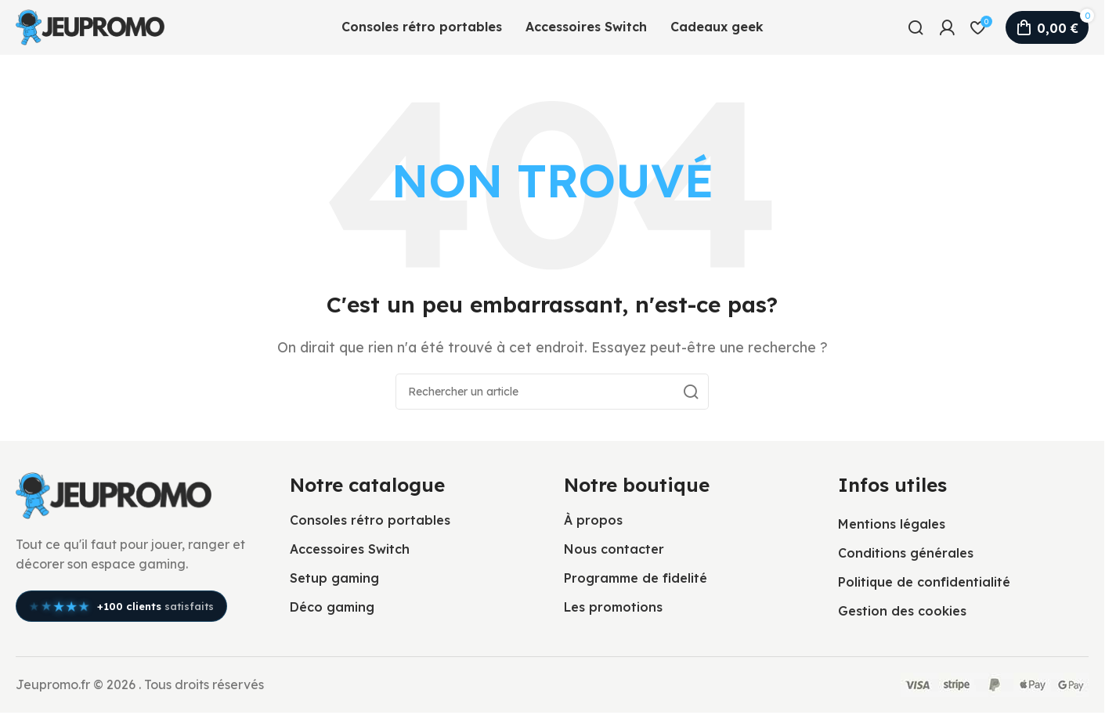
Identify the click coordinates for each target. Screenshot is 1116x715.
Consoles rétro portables (370, 520)
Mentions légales (891, 524)
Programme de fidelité (635, 578)
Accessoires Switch (350, 549)
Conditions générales (905, 553)
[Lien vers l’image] (113, 494)
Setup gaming (334, 578)
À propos (593, 520)
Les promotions (613, 607)
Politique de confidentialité (924, 582)
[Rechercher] (915, 27)
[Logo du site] (90, 26)
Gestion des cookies (902, 611)
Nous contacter (614, 549)
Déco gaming (332, 607)
